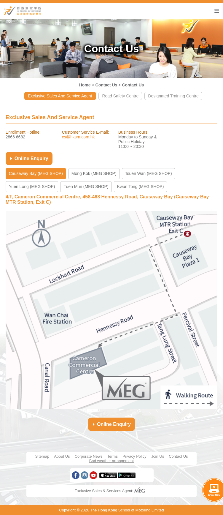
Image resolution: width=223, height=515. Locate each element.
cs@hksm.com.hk (78, 137)
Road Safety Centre (120, 96)
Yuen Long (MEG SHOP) (32, 186)
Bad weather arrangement (111, 461)
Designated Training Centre (173, 96)
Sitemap (42, 456)
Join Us (157, 456)
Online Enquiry (28, 158)
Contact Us (106, 85)
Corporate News (89, 456)
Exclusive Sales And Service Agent (60, 96)
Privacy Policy (134, 456)
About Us (62, 456)
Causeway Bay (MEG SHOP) (36, 173)
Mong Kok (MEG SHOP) (94, 173)
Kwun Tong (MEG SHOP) (140, 186)
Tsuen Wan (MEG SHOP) (148, 173)
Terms (112, 456)
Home (85, 85)
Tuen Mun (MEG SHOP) (85, 186)
